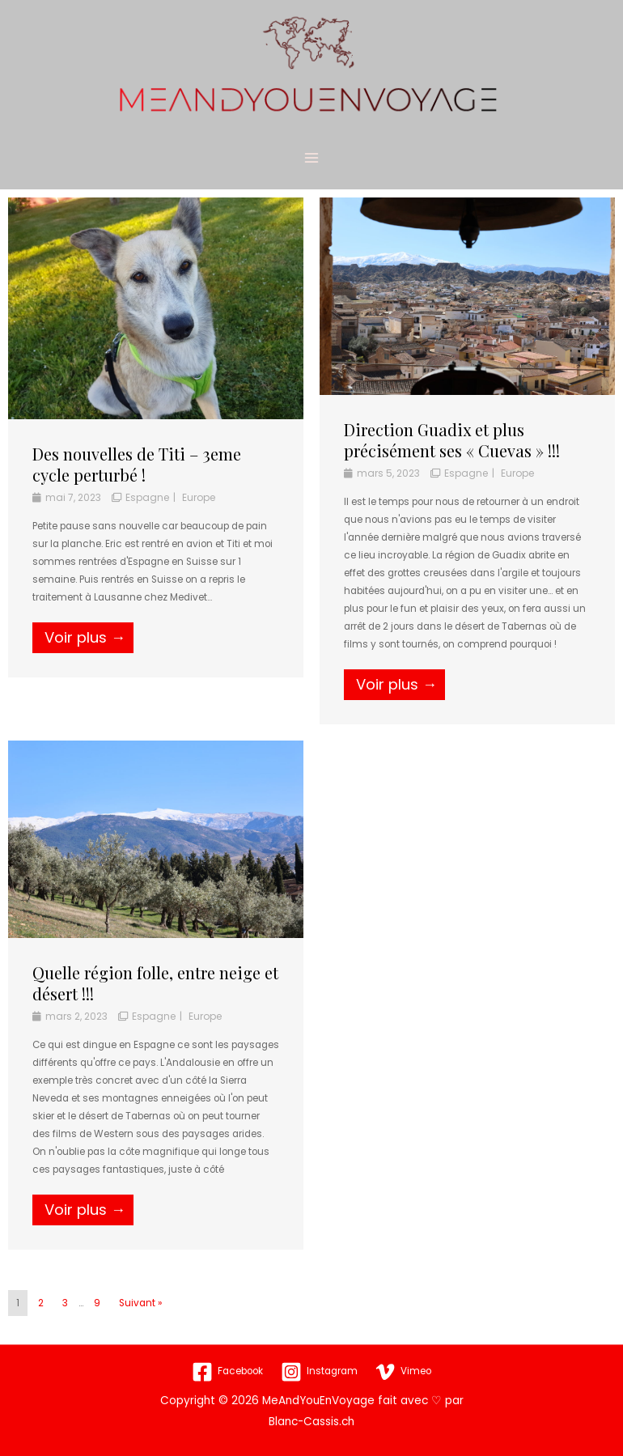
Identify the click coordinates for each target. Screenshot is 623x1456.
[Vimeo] (402, 1371)
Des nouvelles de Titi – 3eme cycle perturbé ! (136, 479)
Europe (198, 513)
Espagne (147, 513)
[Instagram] (319, 1371)
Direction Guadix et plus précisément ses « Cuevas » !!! (452, 455)
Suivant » (140, 1319)
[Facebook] (227, 1371)
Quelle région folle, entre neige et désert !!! (155, 998)
